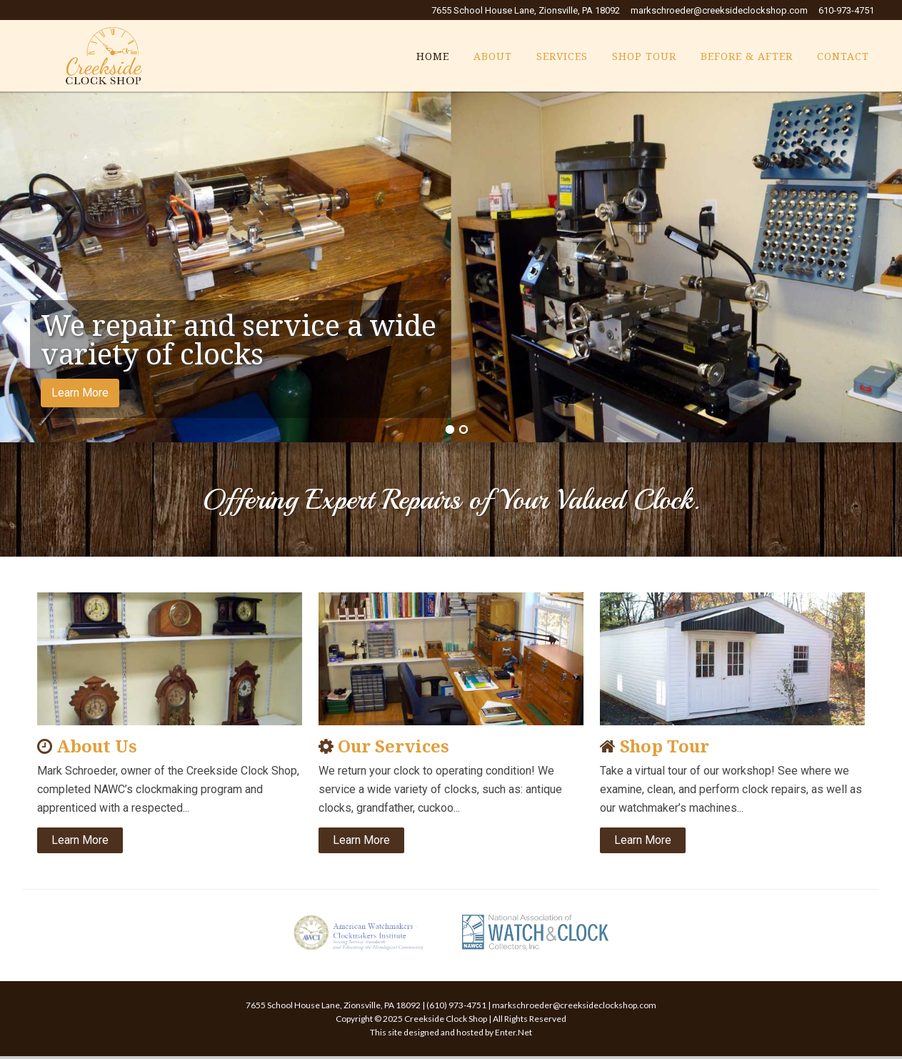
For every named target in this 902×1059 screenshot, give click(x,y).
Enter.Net (513, 1032)
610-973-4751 (846, 10)
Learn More (80, 392)
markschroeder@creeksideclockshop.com (719, 10)
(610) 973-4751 (456, 1005)
